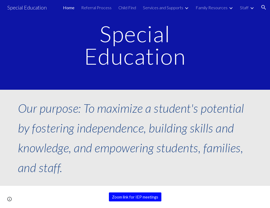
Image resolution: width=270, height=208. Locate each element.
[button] (263, 7)
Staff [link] (244, 7)
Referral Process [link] (96, 7)
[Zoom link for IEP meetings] (135, 197)
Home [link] (68, 7)
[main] (134, 45)
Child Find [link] (127, 7)
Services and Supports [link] (163, 7)
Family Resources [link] (212, 7)
